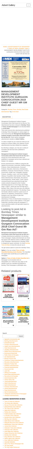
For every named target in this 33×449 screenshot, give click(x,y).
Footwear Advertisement (11, 386)
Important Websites (9, 442)
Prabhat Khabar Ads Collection (12, 414)
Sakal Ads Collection (10, 410)
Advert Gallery (8, 5)
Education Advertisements (11, 362)
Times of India (13, 48)
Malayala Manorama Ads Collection (14, 422)
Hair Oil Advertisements (10, 392)
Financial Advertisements (11, 367)
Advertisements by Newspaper (18, 46)
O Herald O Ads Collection (11, 415)
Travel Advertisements (10, 381)
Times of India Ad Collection (12, 401)
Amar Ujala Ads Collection (11, 440)
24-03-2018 (15, 111)
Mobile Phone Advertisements (12, 351)
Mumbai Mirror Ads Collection (12, 417)
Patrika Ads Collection (10, 412)
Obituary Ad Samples (10, 372)
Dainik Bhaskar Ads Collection (12, 406)
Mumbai (19, 109)
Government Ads (9, 369)
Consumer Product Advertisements (13, 360)
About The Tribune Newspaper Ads (13, 443)
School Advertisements (10, 388)
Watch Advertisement (10, 383)
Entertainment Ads (9, 342)
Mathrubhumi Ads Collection (12, 421)
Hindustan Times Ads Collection (13, 428)
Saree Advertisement (10, 385)
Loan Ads (7, 371)
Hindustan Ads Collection (11, 429)
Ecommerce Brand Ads (10, 353)
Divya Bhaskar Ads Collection (12, 436)
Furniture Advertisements (11, 344)
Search (5, 333)
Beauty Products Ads (10, 358)
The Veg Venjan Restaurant (11, 447)
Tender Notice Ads (9, 379)
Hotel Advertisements (10, 348)
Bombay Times (23, 48)
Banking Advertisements (11, 341)
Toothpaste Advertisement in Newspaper (15, 393)
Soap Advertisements (10, 390)
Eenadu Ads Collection (10, 435)
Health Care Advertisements (12, 346)
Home (5, 46)
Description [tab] (6, 117)
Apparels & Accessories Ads (12, 339)
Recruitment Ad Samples (11, 376)
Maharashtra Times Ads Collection (13, 424)
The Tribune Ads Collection (11, 408)
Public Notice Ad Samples (11, 355)
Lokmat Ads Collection (10, 426)
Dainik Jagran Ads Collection (12, 438)
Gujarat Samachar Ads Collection (13, 433)
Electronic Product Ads (10, 364)
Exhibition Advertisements (11, 365)
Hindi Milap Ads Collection (11, 431)
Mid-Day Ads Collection (10, 419)
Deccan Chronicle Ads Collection (13, 405)
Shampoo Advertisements (11, 395)
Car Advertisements (9, 356)
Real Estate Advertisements (12, 374)
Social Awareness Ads (10, 378)
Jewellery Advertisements (11, 349)
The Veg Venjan (8, 445)
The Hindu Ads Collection (11, 403)
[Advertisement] (16, 25)
